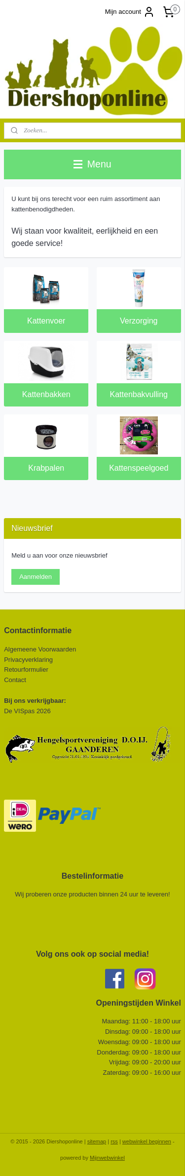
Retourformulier (26, 669)
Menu (92, 164)
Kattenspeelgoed (138, 468)
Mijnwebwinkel (107, 1158)
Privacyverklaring (28, 659)
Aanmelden (35, 576)
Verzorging (139, 321)
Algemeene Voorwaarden (40, 649)
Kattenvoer (46, 321)
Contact (16, 680)
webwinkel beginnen (146, 1141)
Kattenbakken (46, 395)
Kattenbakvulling (139, 395)
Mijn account (130, 12)
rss (114, 1141)
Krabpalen (46, 468)
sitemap (97, 1141)
